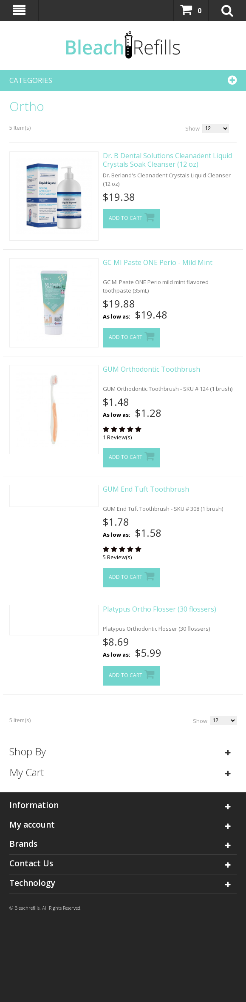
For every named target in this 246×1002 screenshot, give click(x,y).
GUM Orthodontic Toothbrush (151, 369)
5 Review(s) (117, 557)
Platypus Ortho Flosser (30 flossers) (159, 609)
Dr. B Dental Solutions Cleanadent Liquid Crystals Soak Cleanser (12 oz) (167, 160)
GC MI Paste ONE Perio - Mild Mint (157, 262)
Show (192, 128)
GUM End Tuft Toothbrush (146, 489)
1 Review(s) (117, 437)
